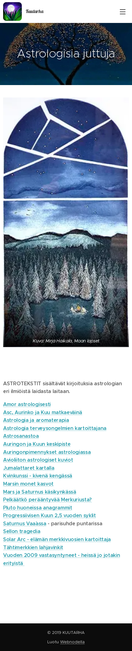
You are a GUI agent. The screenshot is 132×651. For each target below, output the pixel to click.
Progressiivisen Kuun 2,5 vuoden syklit (49, 516)
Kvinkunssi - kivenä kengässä (37, 476)
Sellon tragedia (21, 531)
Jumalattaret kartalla (28, 468)
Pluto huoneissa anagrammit (37, 507)
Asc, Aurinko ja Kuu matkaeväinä (42, 412)
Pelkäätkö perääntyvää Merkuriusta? (47, 500)
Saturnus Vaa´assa (24, 523)
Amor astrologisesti (27, 404)
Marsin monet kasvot (28, 484)
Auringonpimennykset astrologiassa (47, 452)
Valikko (122, 11)
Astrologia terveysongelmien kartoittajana (54, 428)
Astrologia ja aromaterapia (36, 420)
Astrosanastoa (21, 436)
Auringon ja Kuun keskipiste (36, 444)
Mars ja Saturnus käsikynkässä (39, 492)
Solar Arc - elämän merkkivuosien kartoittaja (57, 539)
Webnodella (72, 641)
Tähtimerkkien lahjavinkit (33, 547)
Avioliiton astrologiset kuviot (38, 460)
